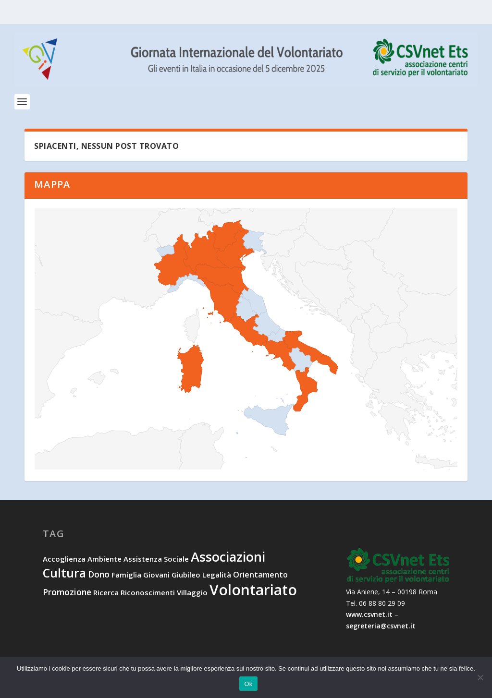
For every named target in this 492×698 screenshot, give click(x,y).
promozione (67, 594)
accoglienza (64, 561)
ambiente (104, 561)
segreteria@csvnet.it (381, 627)
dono (99, 575)
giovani (156, 576)
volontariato (253, 592)
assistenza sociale (156, 561)
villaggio (192, 594)
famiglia (126, 576)
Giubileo (186, 576)
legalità (216, 576)
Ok (248, 683)
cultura (64, 574)
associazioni (228, 558)
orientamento (260, 576)
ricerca (106, 594)
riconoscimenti (148, 594)
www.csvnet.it (369, 616)
